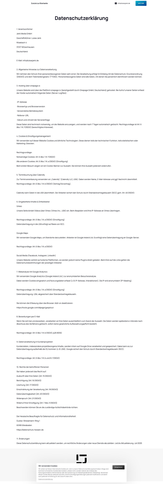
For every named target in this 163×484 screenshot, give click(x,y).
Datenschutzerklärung (45, 479)
